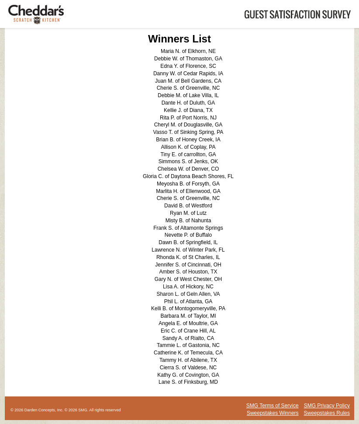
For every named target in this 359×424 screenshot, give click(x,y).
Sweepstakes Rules (327, 413)
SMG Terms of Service (272, 406)
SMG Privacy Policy (327, 406)
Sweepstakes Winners (273, 413)
